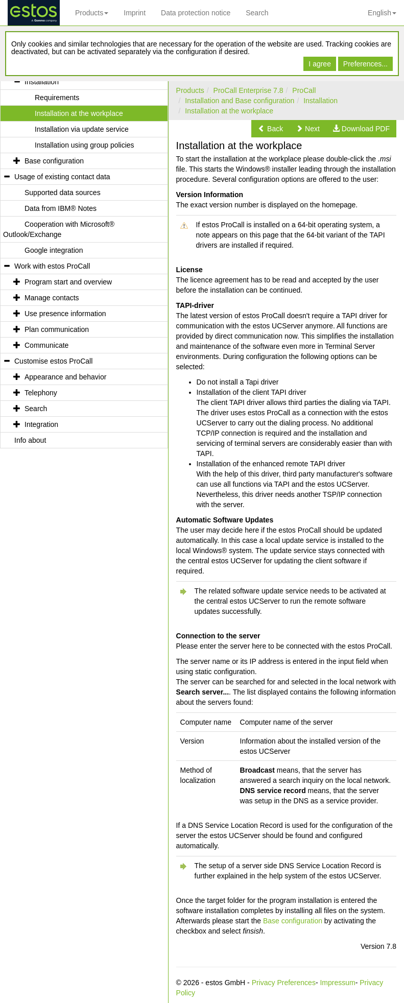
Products (91, 13)
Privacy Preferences (284, 982)
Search (257, 13)
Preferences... (365, 64)
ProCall (304, 90)
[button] (270, 128)
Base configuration (292, 921)
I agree (319, 64)
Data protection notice (195, 13)
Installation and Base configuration (239, 101)
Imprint (135, 13)
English (382, 13)
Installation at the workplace (229, 111)
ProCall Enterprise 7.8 (248, 90)
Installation (320, 101)
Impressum (337, 982)
